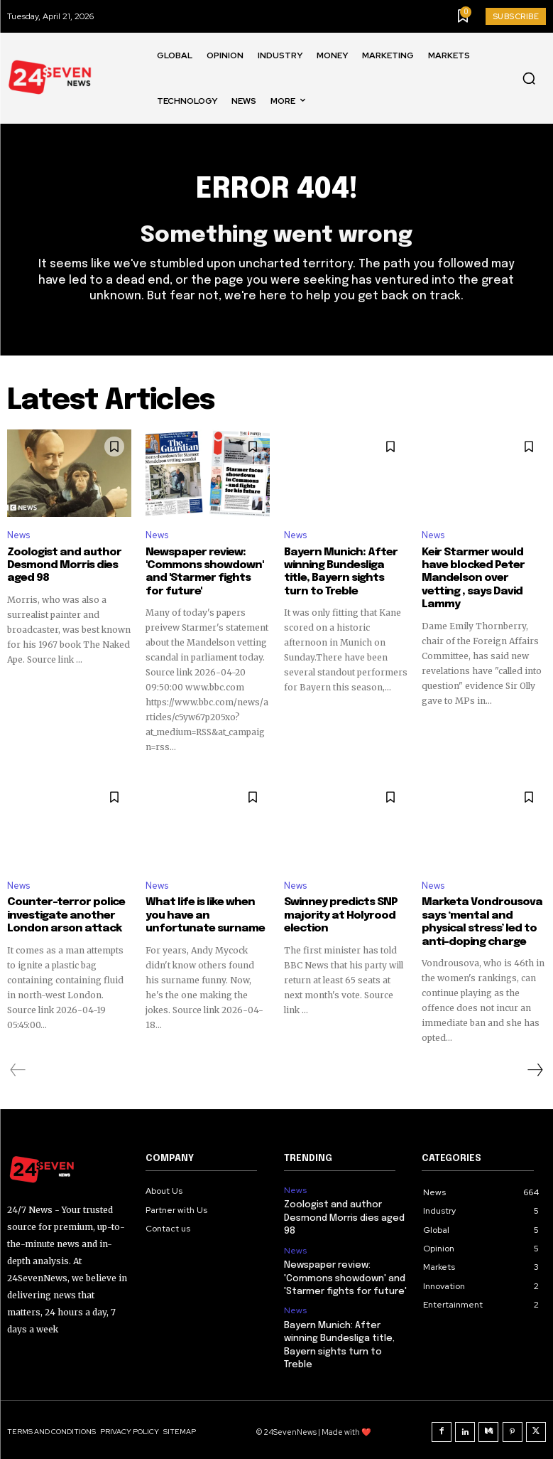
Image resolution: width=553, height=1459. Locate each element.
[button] (529, 78)
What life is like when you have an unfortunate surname (202, 914)
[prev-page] (18, 1068)
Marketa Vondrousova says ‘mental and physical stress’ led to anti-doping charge (479, 921)
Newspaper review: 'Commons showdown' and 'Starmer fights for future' (204, 572)
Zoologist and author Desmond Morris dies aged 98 (61, 565)
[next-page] (534, 1068)
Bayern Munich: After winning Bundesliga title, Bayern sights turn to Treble (345, 572)
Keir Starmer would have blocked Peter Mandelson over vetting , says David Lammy (483, 572)
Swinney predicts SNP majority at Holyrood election (339, 914)
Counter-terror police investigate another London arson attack (63, 914)
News (18, 536)
